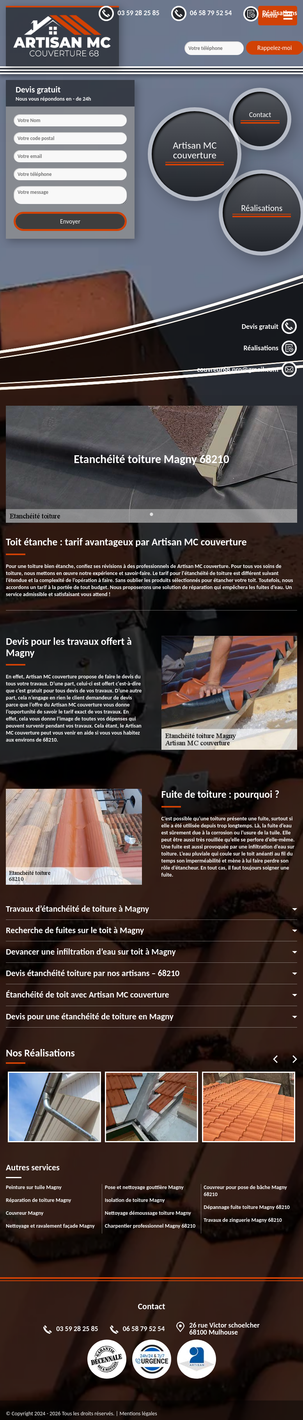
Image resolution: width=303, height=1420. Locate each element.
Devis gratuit (269, 320)
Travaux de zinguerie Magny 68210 (243, 1214)
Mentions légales (138, 1407)
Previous (275, 1053)
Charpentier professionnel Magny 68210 (150, 1219)
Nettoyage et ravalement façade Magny (50, 1219)
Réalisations (270, 342)
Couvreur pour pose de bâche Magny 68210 (245, 1184)
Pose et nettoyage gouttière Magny (144, 1181)
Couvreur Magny (24, 1206)
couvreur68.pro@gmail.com (247, 363)
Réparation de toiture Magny (38, 1194)
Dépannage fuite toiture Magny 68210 (247, 1201)
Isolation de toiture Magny (135, 1194)
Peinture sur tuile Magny (34, 1181)
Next (294, 1053)
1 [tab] (152, 513)
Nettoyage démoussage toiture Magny (148, 1206)
